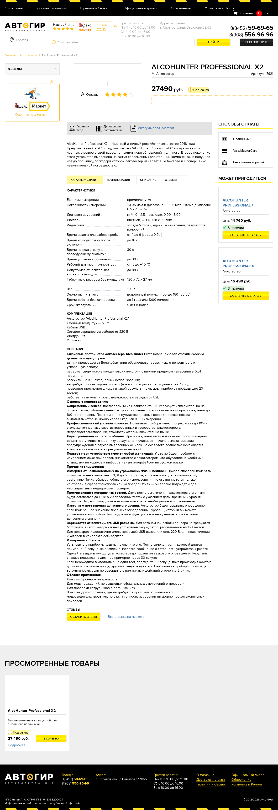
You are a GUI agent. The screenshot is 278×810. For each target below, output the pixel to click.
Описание (148, 180)
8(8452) (251, 28)
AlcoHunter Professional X (238, 263)
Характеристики (83, 180)
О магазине (14, 8)
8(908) (251, 35)
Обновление (181, 8)
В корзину (51, 738)
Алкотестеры (28, 55)
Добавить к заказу (246, 235)
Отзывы (171, 180)
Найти (213, 42)
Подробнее (17, 745)
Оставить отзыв (83, 617)
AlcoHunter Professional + (238, 203)
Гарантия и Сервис (94, 8)
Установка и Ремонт (220, 8)
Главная (10, 55)
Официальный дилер (140, 8)
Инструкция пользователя (156, 128)
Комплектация (118, 180)
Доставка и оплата (51, 8)
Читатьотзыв (101, 27)
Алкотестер (165, 74)
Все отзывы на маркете (126, 617)
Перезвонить (256, 42)
